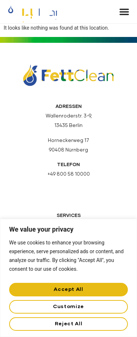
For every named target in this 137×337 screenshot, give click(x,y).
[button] (124, 11)
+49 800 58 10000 (68, 174)
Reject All (68, 323)
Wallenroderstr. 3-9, (69, 116)
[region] (68, 278)
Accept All (68, 289)
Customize (68, 306)
